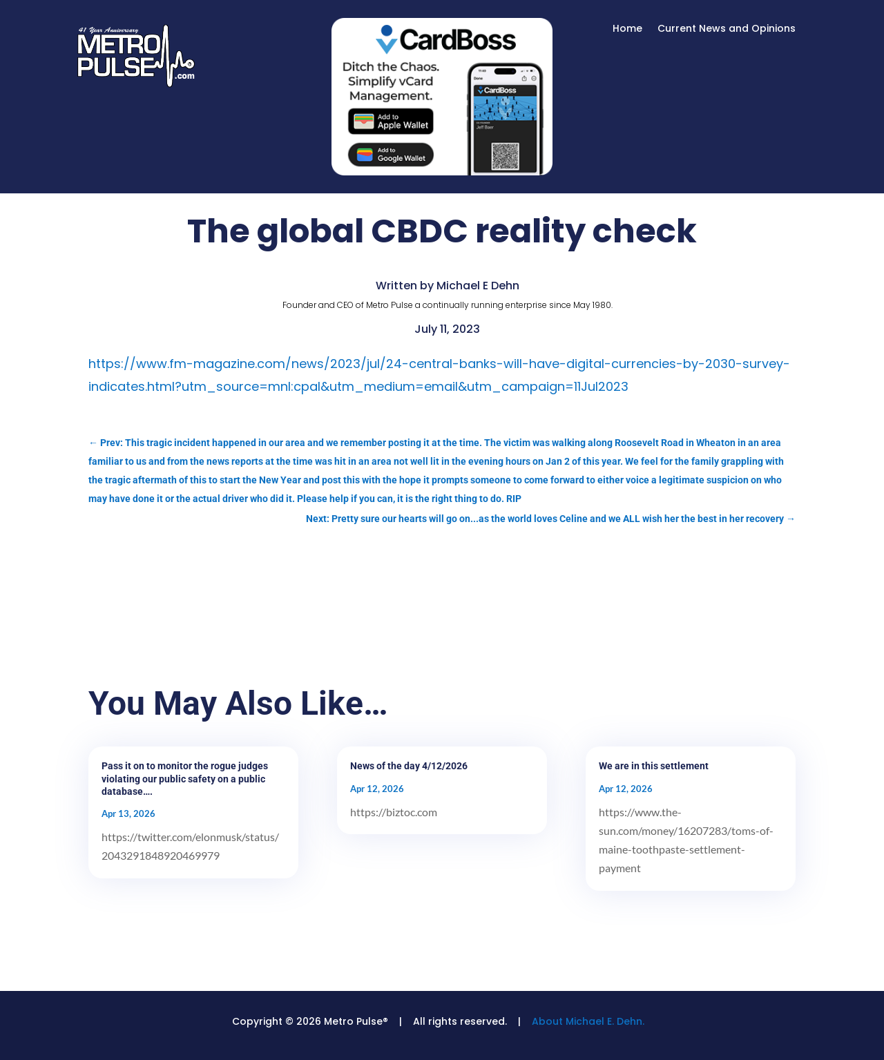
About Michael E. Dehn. (588, 1021)
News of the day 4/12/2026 (409, 765)
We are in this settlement (654, 765)
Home (627, 29)
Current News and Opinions (726, 29)
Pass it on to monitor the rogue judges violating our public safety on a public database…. (185, 778)
